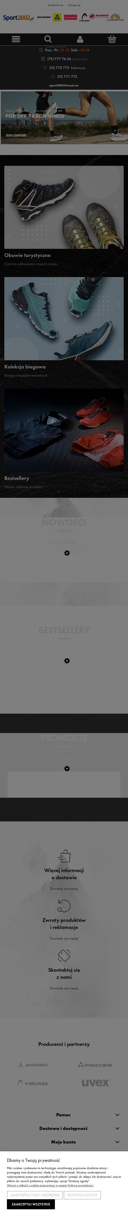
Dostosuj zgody (82, 1195)
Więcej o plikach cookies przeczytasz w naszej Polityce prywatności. (50, 1185)
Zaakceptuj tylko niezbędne (35, 1195)
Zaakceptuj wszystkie (31, 1204)
